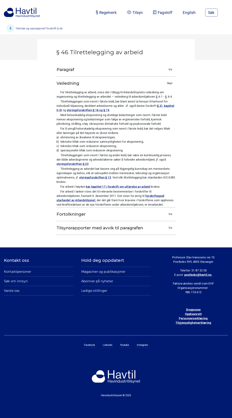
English (192, 12)
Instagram (142, 345)
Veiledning (115, 83)
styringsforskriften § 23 (72, 164)
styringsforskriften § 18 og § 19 (88, 110)
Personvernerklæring (193, 318)
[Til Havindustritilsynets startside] (22, 12)
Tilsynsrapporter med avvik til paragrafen (115, 227)
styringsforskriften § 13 (95, 177)
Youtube (124, 345)
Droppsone (193, 309)
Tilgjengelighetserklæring (193, 322)
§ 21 (160, 105)
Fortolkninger (115, 214)
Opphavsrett (193, 314)
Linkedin (107, 345)
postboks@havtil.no (198, 274)
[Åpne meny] (226, 13)
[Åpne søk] (211, 13)
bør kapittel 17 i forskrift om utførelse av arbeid (118, 186)
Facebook (89, 345)
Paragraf (115, 69)
